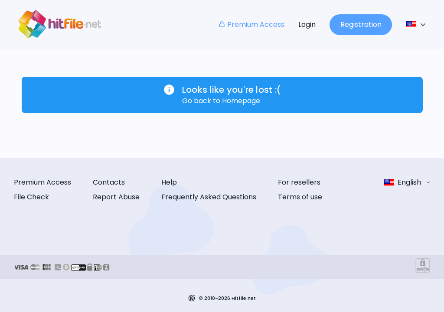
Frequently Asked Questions (208, 197)
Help (169, 182)
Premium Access (251, 24)
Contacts (109, 182)
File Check (31, 197)
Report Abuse (116, 197)
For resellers (299, 182)
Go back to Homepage (221, 101)
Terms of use (300, 197)
